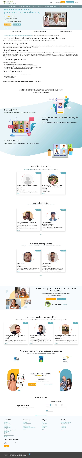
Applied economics (65, 425)
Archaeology (63, 426)
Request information (50, 299)
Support (57, 2)
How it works (7, 28)
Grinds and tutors (27, 423)
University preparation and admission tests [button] (47, 6)
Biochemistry (44, 426)
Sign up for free (8, 24)
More (51, 2)
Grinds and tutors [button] (12, 6)
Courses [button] (34, 6)
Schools (6, 432)
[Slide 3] (40, 415)
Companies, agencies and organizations (9, 430)
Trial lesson (6, 428)
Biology (43, 427)
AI (42, 422)
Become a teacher (16, 24)
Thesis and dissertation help (29, 427)
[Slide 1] (36, 415)
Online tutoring (26, 426)
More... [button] (18, 193)
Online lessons (7, 427)
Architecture (63, 427)
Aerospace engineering (66, 422)
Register (7, 446)
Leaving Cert (25, 425)
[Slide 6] (46, 415)
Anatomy (44, 425)
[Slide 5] (44, 415)
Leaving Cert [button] (69, 6)
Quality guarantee (27, 169)
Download (65, 304)
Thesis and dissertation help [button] (24, 6)
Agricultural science (65, 423)
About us (6, 422)
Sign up (62, 2)
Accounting (44, 423)
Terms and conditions (8, 435)
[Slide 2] (38, 415)
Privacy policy (7, 433)
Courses (6, 426)
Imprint (6, 436)
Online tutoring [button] (61, 6)
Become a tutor (69, 2)
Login (76, 2)
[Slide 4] (42, 415)
